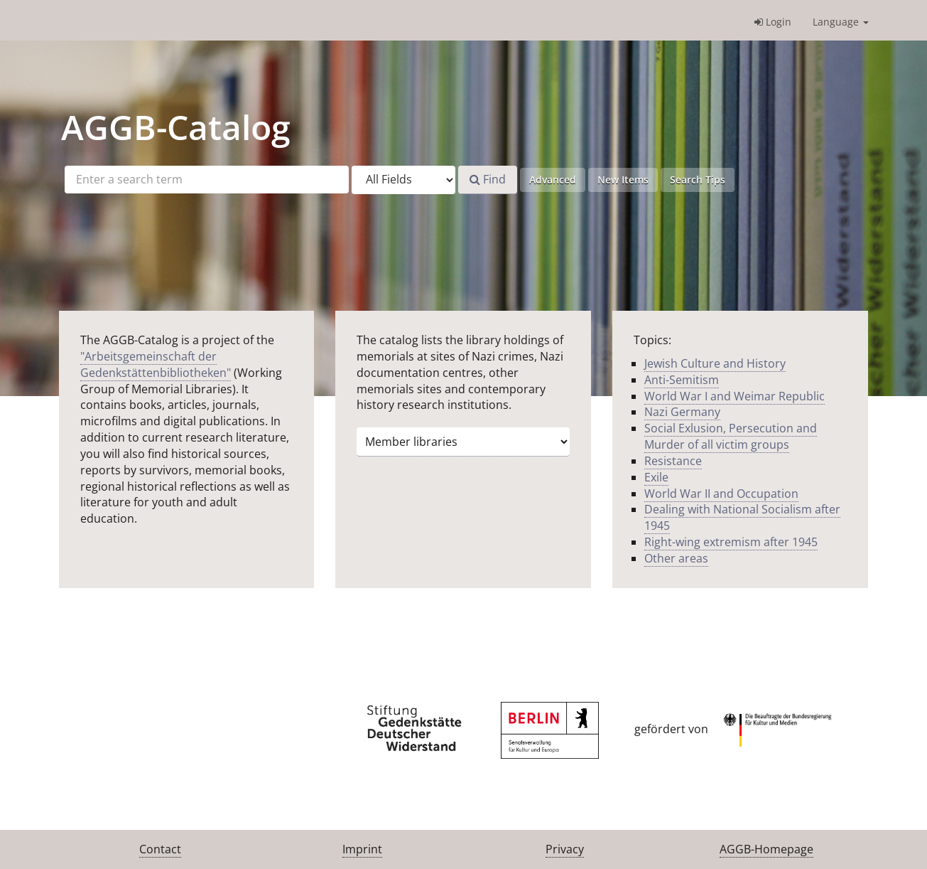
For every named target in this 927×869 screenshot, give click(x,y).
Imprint (362, 849)
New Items (623, 179)
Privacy (565, 849)
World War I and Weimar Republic (734, 396)
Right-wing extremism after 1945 (731, 542)
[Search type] (403, 180)
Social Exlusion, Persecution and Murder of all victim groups (730, 436)
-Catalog (176, 127)
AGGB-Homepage (766, 849)
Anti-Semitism (681, 380)
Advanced (552, 179)
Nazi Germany (682, 412)
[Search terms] (207, 179)
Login (772, 21)
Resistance (673, 461)
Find (488, 179)
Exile (656, 477)
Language (841, 21)
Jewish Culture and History (715, 363)
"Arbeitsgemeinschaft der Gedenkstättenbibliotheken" (155, 364)
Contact (160, 849)
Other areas (676, 558)
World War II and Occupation (721, 493)
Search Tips (697, 179)
